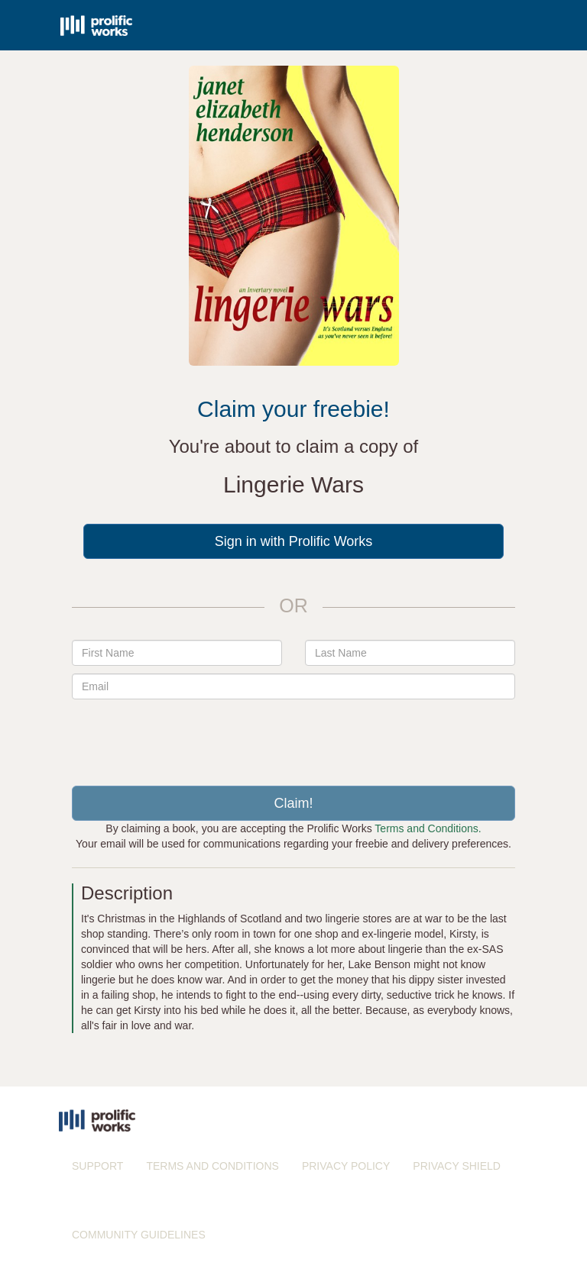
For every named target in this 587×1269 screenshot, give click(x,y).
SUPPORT (97, 1166)
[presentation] (293, 737)
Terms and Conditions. (428, 828)
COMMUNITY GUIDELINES (139, 1235)
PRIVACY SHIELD (457, 1166)
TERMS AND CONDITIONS (212, 1166)
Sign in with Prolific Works (294, 541)
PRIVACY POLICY (346, 1166)
